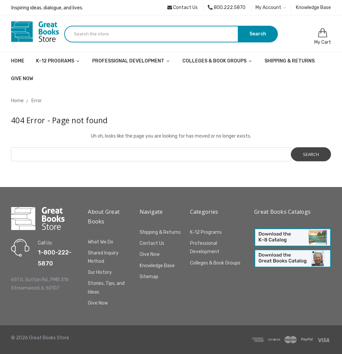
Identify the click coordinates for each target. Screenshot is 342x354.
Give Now (22, 78)
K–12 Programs (58, 61)
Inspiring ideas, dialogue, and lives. (47, 8)
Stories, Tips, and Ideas (106, 288)
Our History (100, 272)
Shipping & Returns (290, 61)
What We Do (100, 242)
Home (17, 61)
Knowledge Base (313, 7)
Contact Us (182, 7)
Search (257, 34)
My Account (270, 7)
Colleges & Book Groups (217, 61)
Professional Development (131, 61)
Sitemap (149, 277)
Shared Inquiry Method (103, 257)
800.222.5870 (226, 7)
